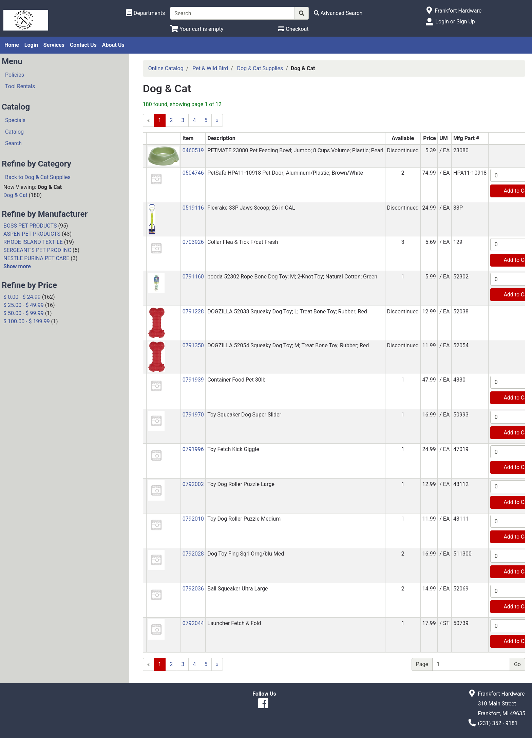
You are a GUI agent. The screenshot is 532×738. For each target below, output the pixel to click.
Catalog (14, 132)
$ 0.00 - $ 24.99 (22, 297)
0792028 (193, 553)
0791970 (193, 414)
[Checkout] (293, 29)
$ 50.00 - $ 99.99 (23, 313)
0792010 (193, 519)
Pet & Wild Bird (210, 68)
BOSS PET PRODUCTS (30, 225)
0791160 (193, 276)
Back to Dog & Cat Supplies (38, 177)
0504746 (193, 173)
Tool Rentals (20, 86)
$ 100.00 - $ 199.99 (26, 321)
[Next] (217, 120)
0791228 (193, 311)
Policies (14, 75)
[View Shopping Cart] (196, 29)
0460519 (193, 150)
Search (13, 143)
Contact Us (83, 45)
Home (11, 45)
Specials (15, 120)
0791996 (193, 449)
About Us (113, 45)
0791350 (193, 345)
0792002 (193, 484)
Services (53, 45)
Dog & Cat (15, 195)
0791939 (193, 379)
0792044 (193, 623)
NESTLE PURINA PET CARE (36, 258)
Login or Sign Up (455, 21)
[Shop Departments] (145, 13)
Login (31, 45)
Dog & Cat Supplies (260, 68)
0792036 (193, 588)
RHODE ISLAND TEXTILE (33, 242)
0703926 (193, 242)
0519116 (193, 208)
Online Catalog (166, 68)
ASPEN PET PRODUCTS (31, 234)
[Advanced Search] (338, 13)
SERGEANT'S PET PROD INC (37, 250)
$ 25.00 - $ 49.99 (23, 305)
